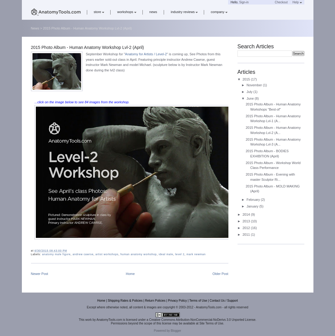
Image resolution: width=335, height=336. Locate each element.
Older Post (220, 274)
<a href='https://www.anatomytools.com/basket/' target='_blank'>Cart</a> (262, 2)
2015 (247, 79)
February (254, 199)
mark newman (196, 254)
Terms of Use (198, 300)
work (88, 319)
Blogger (176, 330)
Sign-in (244, 2)
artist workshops (106, 254)
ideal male (166, 254)
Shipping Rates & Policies (125, 300)
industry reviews (184, 12)
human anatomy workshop (138, 254)
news (153, 12)
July (250, 92)
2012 (247, 228)
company (219, 12)
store (99, 12)
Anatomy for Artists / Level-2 (146, 54)
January (253, 206)
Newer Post (39, 274)
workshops (126, 12)
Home (130, 274)
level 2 (180, 254)
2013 (247, 221)
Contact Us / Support (224, 300)
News (35, 28)
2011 (247, 234)
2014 (247, 214)
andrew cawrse (83, 254)
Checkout (281, 2)
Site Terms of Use (211, 323)
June (251, 98)
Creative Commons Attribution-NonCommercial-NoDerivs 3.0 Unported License (202, 319)
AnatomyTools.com (109, 319)
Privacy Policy (177, 300)
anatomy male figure (56, 254)
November (255, 85)
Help (297, 2)
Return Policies (155, 300)
